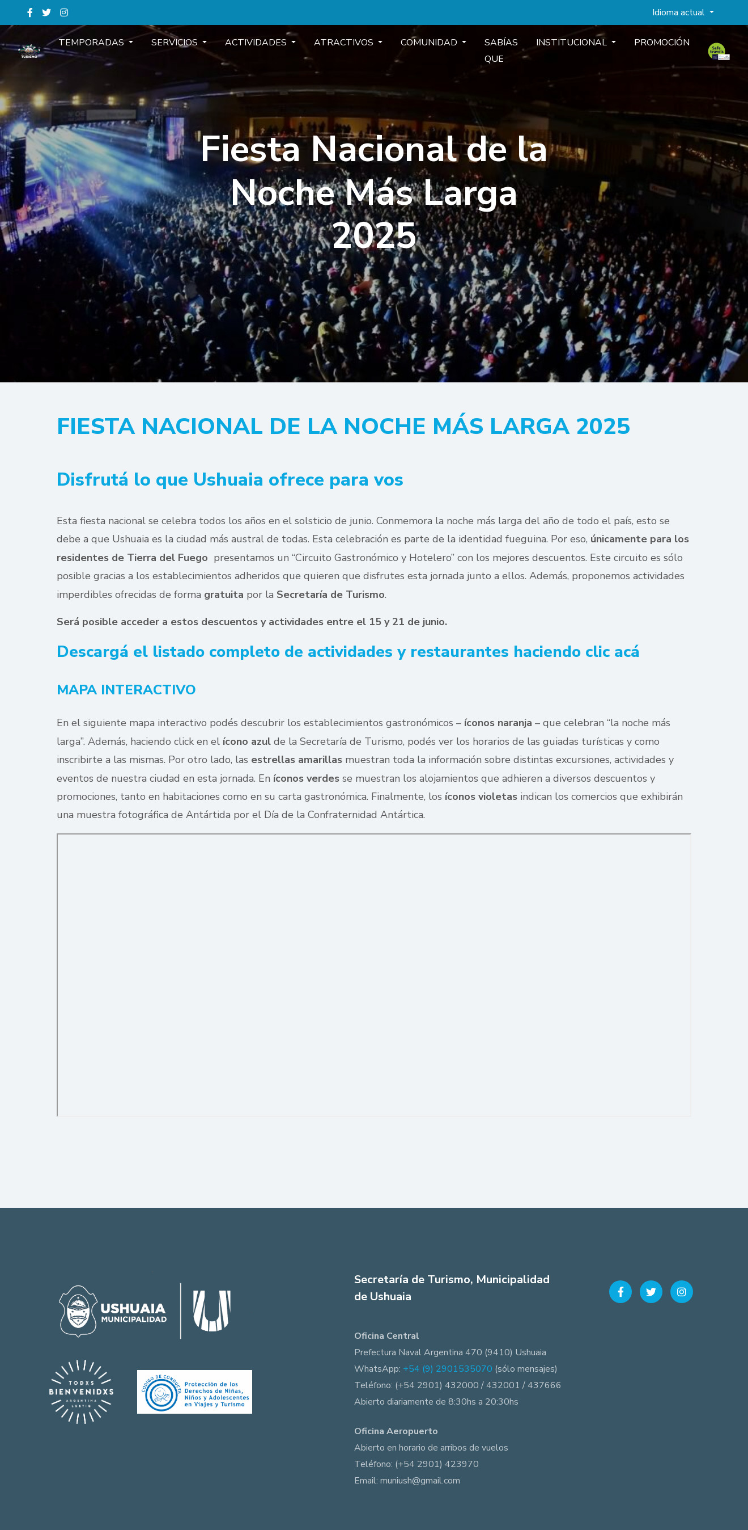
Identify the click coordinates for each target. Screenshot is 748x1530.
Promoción (630, 53)
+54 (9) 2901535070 (447, 1369)
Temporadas (124, 53)
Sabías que (487, 61)
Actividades (271, 53)
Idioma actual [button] (679, 12)
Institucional (549, 53)
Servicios (198, 53)
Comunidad (425, 53)
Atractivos (349, 53)
